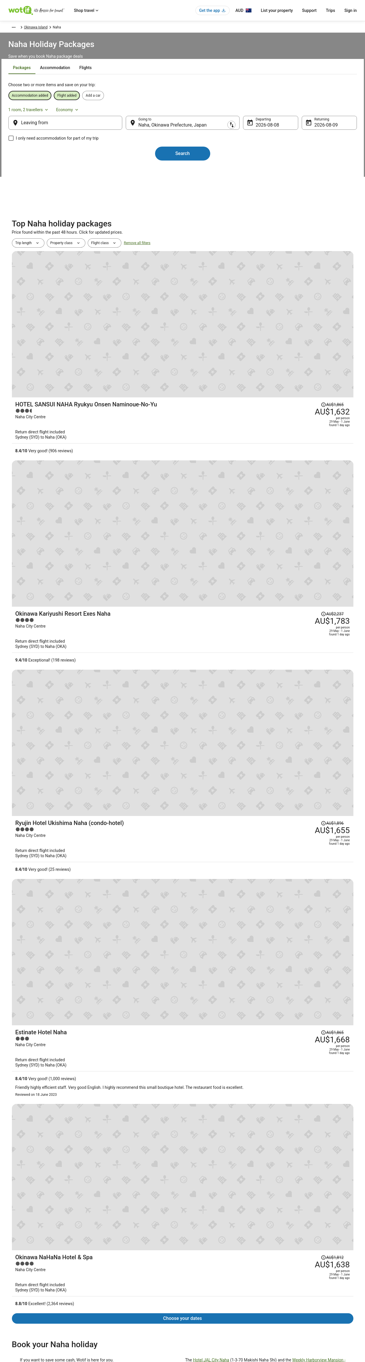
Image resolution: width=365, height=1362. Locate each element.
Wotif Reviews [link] (110, 1312)
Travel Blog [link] (107, 1302)
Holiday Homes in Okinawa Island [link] (214, 1111)
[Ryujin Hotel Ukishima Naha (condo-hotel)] (239, 417)
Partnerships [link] (19, 1275)
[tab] (152, 82)
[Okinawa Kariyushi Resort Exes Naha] (239, 359)
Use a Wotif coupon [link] (293, 1284)
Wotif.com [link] (16, 28)
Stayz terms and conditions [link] (209, 1275)
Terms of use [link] (198, 1265)
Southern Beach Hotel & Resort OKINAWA (57, 701)
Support (309, 10)
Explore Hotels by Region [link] (118, 1247)
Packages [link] (37, 28)
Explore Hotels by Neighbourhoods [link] (125, 1256)
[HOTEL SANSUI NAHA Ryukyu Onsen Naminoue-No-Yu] (239, 302)
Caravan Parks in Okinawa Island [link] (213, 1100)
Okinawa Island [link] (124, 28)
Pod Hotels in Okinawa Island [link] (40, 1100)
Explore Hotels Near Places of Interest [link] (128, 1265)
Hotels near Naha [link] (200, 1066)
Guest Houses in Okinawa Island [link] (43, 1111)
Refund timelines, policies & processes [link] (307, 1275)
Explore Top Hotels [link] (113, 1284)
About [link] (14, 1247)
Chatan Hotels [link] (197, 1077)
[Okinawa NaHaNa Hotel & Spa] (239, 554)
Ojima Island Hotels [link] (32, 1066)
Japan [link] (66, 28)
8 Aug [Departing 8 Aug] (257, 131)
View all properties (182, 994)
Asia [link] (53, 28)
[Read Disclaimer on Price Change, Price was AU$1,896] (302, 399)
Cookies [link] (194, 1256)
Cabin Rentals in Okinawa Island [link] (213, 1089)
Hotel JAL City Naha (211, 617)
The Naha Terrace (98, 696)
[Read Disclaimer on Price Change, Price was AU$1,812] (302, 535)
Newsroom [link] (17, 1284)
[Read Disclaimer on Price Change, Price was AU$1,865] (302, 284)
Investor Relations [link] (23, 1293)
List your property (277, 10)
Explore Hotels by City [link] (115, 1275)
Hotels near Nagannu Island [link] (39, 1089)
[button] (182, 1032)
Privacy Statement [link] (202, 1247)
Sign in (350, 10)
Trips (330, 10)
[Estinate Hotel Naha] (239, 485)
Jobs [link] (13, 1256)
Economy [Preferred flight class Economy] (331, 112)
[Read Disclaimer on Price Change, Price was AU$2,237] (302, 341)
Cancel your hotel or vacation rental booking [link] (312, 1256)
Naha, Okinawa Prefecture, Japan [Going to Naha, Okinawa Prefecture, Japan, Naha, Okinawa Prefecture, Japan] (177, 131)
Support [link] (284, 1247)
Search (182, 159)
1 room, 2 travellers (292, 112)
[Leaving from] (74, 129)
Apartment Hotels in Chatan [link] (39, 1077)
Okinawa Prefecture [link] (92, 28)
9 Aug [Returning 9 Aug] (311, 131)
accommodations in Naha (107, 683)
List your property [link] (22, 1265)
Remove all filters (137, 266)
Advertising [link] (18, 1302)
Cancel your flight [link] (291, 1265)
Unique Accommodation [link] (117, 1293)
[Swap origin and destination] (130, 129)
